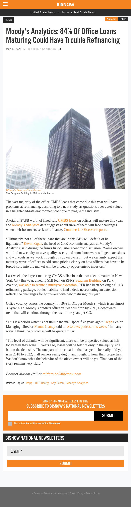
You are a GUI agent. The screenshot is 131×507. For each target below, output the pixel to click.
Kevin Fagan (33, 244)
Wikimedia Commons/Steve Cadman (23, 190)
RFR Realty (41, 383)
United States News (43, 12)
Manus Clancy (44, 327)
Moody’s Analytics (25, 225)
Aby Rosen (57, 383)
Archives (62, 493)
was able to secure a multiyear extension (48, 285)
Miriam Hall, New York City (40, 48)
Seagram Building (88, 280)
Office (123, 19)
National (111, 19)
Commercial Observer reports (85, 230)
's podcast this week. (87, 327)
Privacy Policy (76, 493)
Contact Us (50, 493)
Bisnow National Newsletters (34, 438)
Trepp (108, 322)
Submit (65, 463)
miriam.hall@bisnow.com (61, 374)
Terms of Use (93, 493)
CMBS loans (67, 220)
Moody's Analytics (77, 383)
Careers (37, 493)
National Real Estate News (78, 12)
